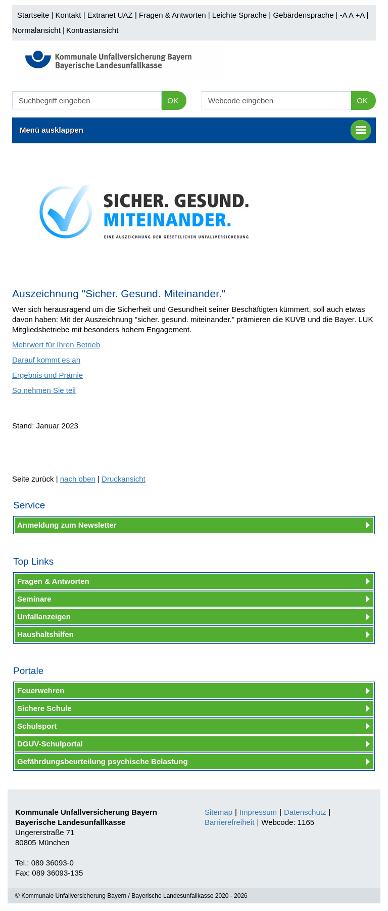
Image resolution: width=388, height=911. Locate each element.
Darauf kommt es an (46, 359)
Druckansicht (124, 478)
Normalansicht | (38, 30)
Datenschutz (305, 812)
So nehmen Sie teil (44, 390)
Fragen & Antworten (172, 15)
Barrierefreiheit (229, 822)
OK (172, 100)
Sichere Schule (44, 708)
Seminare (34, 599)
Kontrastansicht (92, 30)
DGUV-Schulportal (50, 743)
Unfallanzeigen (44, 616)
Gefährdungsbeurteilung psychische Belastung (102, 761)
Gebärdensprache (303, 15)
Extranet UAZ (110, 15)
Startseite (33, 15)
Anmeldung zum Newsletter (67, 525)
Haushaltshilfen (45, 634)
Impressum (258, 812)
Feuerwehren (40, 690)
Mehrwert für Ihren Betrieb (56, 344)
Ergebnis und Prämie (47, 375)
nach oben (77, 478)
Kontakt (68, 15)
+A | (360, 15)
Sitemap (218, 812)
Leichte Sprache (239, 15)
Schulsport (37, 726)
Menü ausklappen (195, 130)
